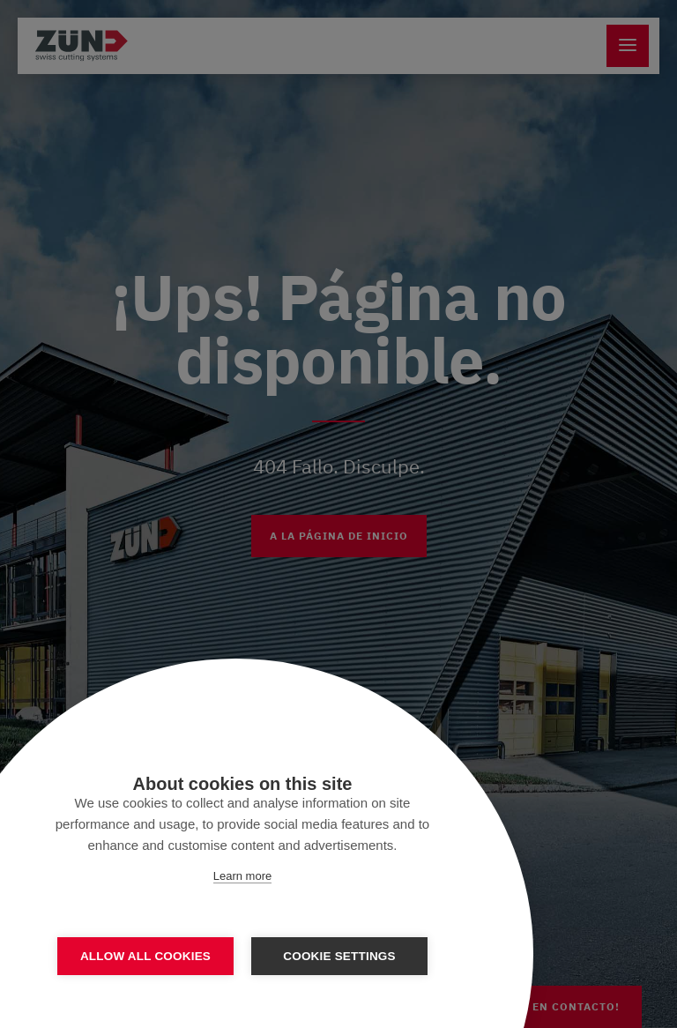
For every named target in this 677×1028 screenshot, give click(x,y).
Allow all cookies (145, 956)
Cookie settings (339, 956)
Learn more (242, 876)
